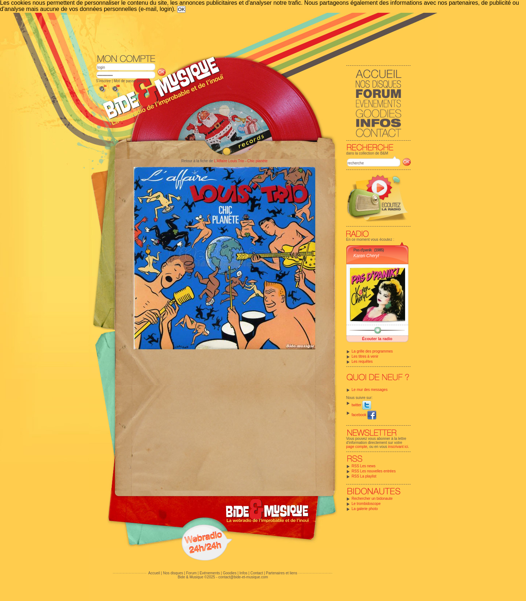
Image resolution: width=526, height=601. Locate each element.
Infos (244, 573)
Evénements (209, 573)
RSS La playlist (364, 476)
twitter (361, 405)
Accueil (154, 573)
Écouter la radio (377, 338)
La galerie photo (365, 509)
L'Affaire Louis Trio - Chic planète (241, 161)
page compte (356, 447)
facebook (364, 415)
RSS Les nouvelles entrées (374, 471)
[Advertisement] (253, 32)
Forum (191, 573)
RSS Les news (364, 466)
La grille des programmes (372, 351)
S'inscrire (103, 81)
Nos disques (173, 573)
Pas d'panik (363, 250)
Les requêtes (362, 362)
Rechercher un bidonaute (372, 499)
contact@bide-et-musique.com (243, 577)
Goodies (229, 573)
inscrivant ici (398, 447)
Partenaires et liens (281, 573)
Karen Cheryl (366, 255)
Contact (256, 573)
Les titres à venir (365, 356)
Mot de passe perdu (130, 81)
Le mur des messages (370, 390)
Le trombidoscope (366, 504)
